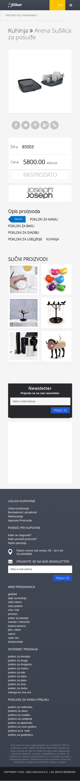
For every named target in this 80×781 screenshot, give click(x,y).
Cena (14, 161)
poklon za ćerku (18, 688)
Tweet (25, 125)
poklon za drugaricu (20, 664)
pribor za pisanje (18, 618)
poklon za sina (17, 684)
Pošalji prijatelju (45, 125)
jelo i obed (14, 629)
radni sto (13, 637)
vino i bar (13, 609)
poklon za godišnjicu (20, 734)
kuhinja (52, 239)
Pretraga (73, 15)
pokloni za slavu (18, 710)
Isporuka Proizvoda (20, 520)
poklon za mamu (44, 219)
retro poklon (15, 606)
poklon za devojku (19, 656)
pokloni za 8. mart (19, 730)
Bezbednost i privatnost (22, 512)
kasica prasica (17, 625)
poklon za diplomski (20, 722)
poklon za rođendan (20, 707)
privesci (12, 614)
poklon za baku (21, 226)
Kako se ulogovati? (20, 535)
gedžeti (12, 594)
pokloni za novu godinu (22, 726)
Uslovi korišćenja (18, 508)
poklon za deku (17, 680)
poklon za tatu (16, 672)
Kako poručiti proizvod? (22, 539)
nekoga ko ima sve (19, 692)
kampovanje (15, 641)
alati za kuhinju (17, 598)
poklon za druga (18, 660)
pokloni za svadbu (23, 232)
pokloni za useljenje (25, 239)
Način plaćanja (17, 543)
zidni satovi (15, 602)
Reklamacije (15, 516)
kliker (15, 5)
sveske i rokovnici (19, 621)
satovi (11, 633)
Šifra (14, 146)
